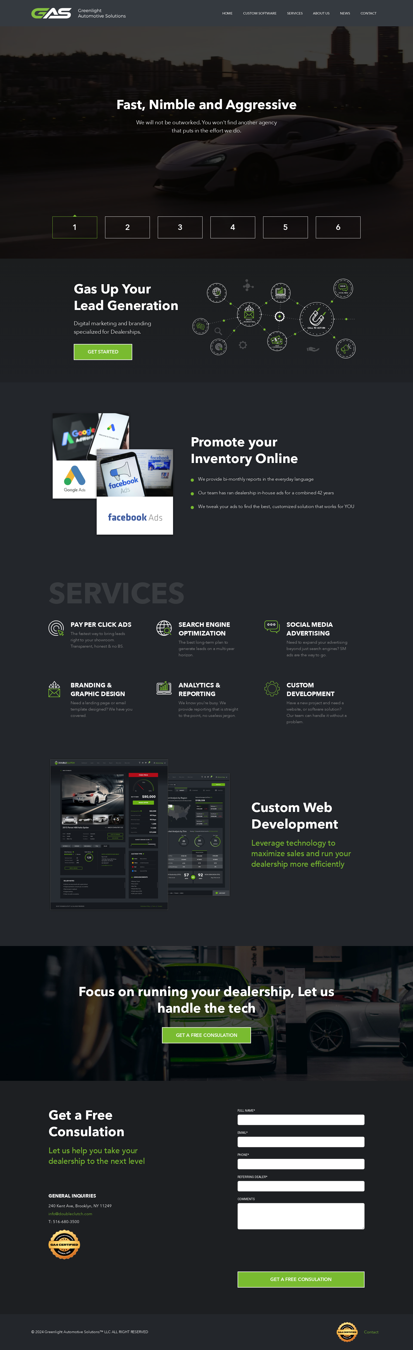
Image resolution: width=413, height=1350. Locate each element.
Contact (368, 13)
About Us (321, 13)
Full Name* (246, 1110)
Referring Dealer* (252, 1177)
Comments (246, 1199)
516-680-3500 (66, 1221)
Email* (243, 1133)
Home (227, 13)
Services (294, 13)
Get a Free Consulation (206, 1035)
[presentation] (278, 1244)
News (345, 13)
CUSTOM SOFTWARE (260, 13)
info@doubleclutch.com (70, 1213)
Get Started (103, 352)
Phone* (243, 1155)
